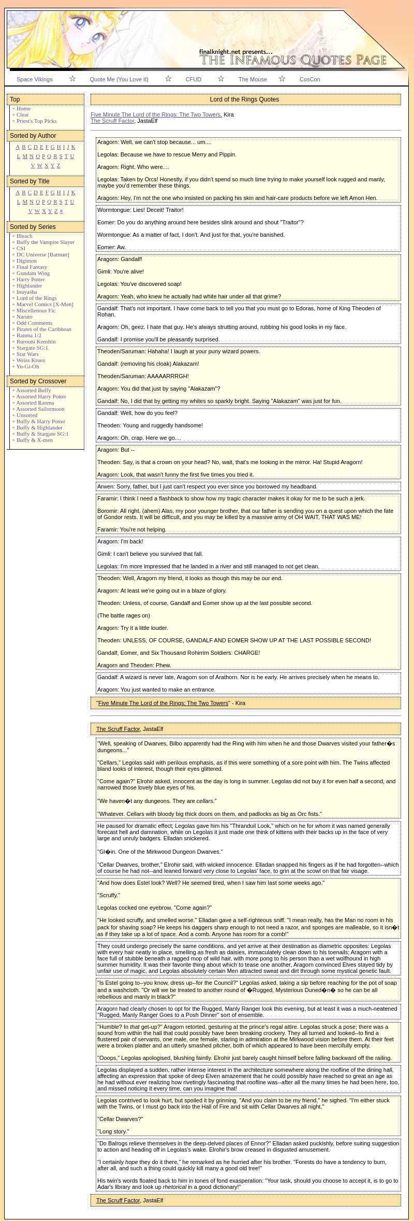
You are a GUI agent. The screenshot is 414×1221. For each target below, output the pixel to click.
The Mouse (253, 79)
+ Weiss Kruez (28, 360)
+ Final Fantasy (30, 267)
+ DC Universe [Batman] (40, 254)
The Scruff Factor (112, 121)
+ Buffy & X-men (32, 440)
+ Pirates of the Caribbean (41, 329)
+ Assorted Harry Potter (39, 396)
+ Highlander (27, 285)
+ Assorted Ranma (33, 402)
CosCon (310, 79)
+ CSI (18, 248)
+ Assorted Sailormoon (38, 409)
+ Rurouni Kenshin (33, 341)
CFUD (194, 79)
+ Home (21, 108)
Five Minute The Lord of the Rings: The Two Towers (163, 703)
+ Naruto (22, 316)
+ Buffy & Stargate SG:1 (40, 433)
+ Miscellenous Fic (33, 310)
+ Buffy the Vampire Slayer (43, 242)
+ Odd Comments (32, 323)
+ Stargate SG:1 (30, 347)
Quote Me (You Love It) (119, 79)
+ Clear (20, 114)
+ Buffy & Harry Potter (38, 421)
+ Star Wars (25, 354)
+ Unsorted (24, 415)
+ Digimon (24, 260)
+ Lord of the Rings (34, 298)
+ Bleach (22, 236)
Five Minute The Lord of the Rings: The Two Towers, (156, 114)
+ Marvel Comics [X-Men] (42, 304)
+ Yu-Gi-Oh (25, 366)
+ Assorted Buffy (31, 390)
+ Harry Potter (28, 279)
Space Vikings (35, 79)
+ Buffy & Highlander (37, 427)
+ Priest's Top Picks (34, 121)
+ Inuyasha (24, 292)
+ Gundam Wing (31, 273)
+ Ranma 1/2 (26, 335)
